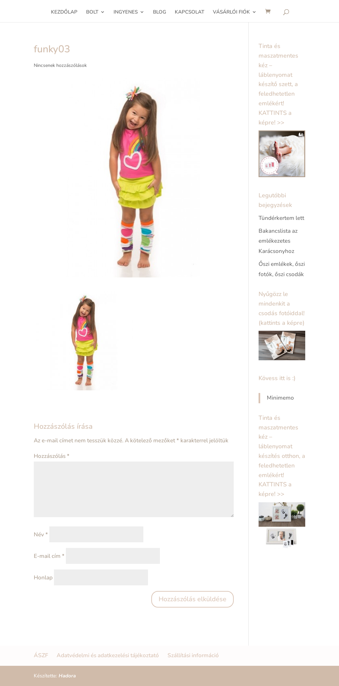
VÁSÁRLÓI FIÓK (231, 12)
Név (41, 534)
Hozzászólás (52, 456)
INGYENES (126, 12)
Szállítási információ (193, 655)
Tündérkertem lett (281, 218)
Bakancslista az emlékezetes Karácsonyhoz (278, 241)
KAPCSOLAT (189, 12)
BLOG (159, 12)
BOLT (92, 12)
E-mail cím (49, 556)
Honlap (43, 577)
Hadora (67, 675)
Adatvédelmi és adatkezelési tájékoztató (108, 655)
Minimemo (280, 398)
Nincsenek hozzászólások (60, 65)
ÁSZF (41, 655)
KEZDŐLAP (64, 12)
